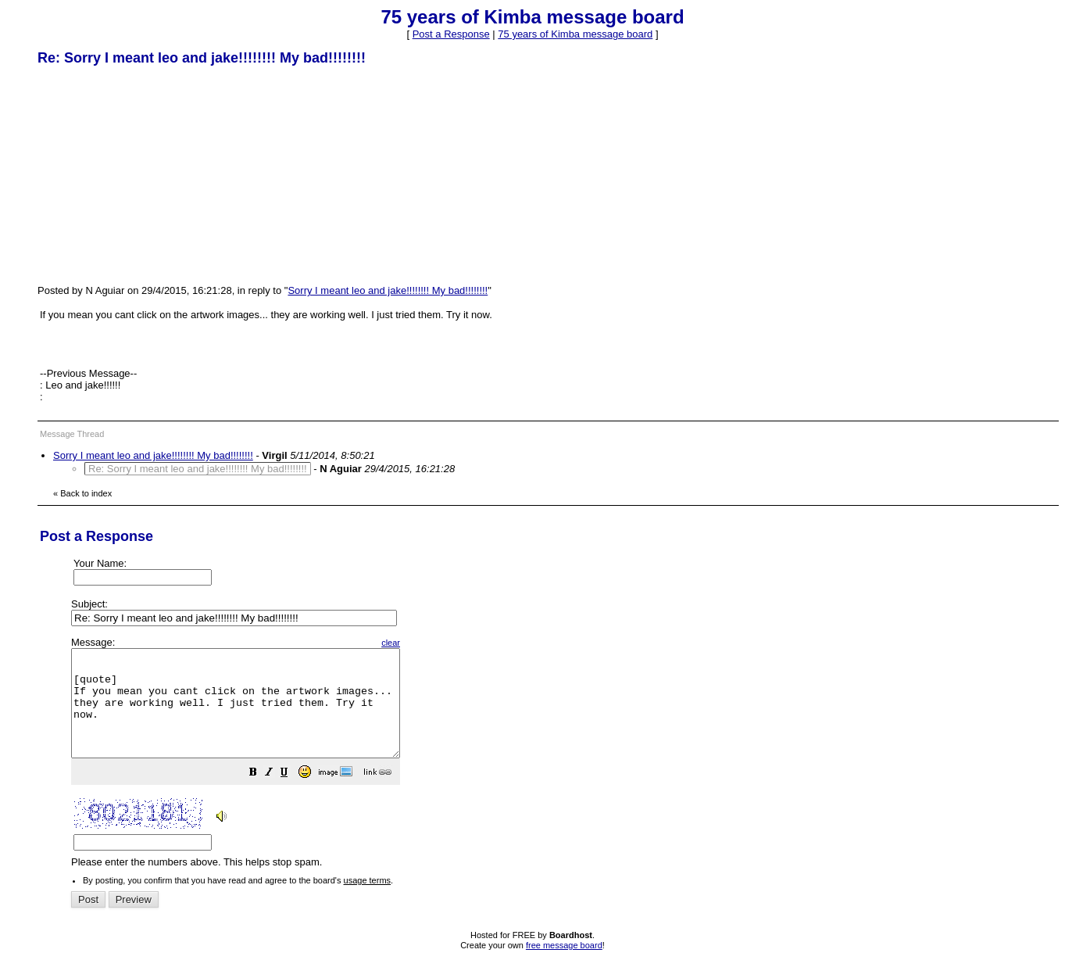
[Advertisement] (155, 174)
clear (429, 642)
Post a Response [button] (451, 34)
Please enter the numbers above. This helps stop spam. (558, 763)
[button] (292, 795)
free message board (564, 966)
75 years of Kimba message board (575, 34)
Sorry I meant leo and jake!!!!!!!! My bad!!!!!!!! (388, 290)
